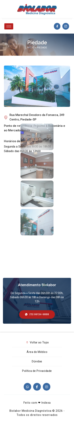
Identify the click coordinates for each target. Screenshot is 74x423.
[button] (37, 314)
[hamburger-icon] (8, 26)
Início (30, 47)
